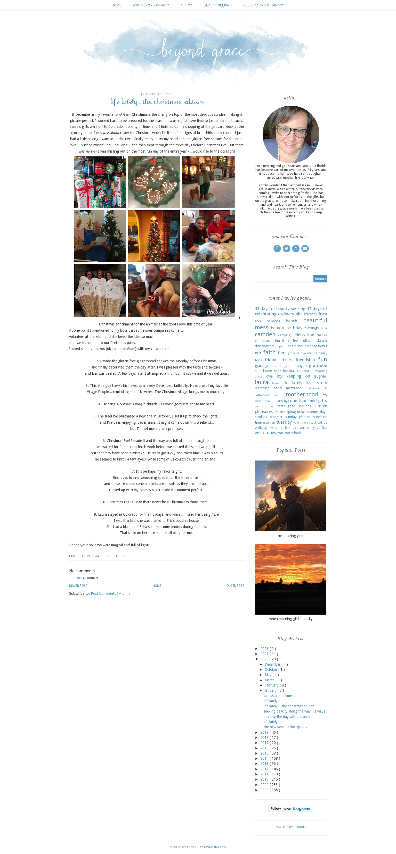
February (272, 685)
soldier (280, 412)
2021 (265, 654)
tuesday (284, 422)
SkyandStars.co (214, 847)
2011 (265, 774)
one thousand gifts (308, 400)
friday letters (278, 359)
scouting (305, 406)
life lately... (272, 701)
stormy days (317, 412)
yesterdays (265, 432)
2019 (265, 732)
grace (259, 366)
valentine (299, 422)
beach (291, 320)
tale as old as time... (279, 696)
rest (271, 406)
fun (322, 359)
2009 (265, 785)
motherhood (302, 394)
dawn (322, 340)
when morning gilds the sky (291, 619)
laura (261, 382)
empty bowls (317, 346)
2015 (265, 753)
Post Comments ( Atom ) (110, 593)
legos (275, 383)
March (270, 680)
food (258, 360)
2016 (265, 748)
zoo (280, 433)
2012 (265, 769)
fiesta (295, 353)
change (322, 335)
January (271, 690)
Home (117, 5)
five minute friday (314, 353)
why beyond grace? (151, 5)
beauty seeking (218, 5)
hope (277, 371)
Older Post (236, 586)
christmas (92, 556)
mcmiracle (293, 388)
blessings (311, 328)
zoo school (292, 433)
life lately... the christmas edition (289, 706)
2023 (265, 649)
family (284, 352)
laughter (320, 376)
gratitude (318, 365)
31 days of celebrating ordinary (291, 311)
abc (299, 313)
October (271, 669)
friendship (305, 359)
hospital (289, 371)
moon (278, 395)
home (267, 371)
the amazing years (291, 536)
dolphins (281, 346)
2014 (265, 758)
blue (324, 328)
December (273, 664)
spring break (296, 412)
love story (316, 382)
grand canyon (295, 366)
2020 (265, 659)
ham (258, 371)
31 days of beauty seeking (280, 308)
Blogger (300, 827)
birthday (294, 327)
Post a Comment (87, 578)
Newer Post (78, 586)
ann (258, 321)
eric (258, 352)
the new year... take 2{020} (285, 727)
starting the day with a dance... (288, 717)
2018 (265, 737)
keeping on (298, 376)
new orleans (273, 401)
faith (269, 352)
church (278, 341)
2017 (265, 743)
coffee (293, 341)
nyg (286, 401)
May (268, 675)
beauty (277, 327)
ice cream (304, 371)
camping (284, 335)
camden (265, 334)
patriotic (261, 406)
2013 (265, 763)
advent (309, 314)
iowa (269, 376)
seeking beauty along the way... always (294, 711)
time (258, 422)
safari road (286, 406)
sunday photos (298, 417)
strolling (261, 417)
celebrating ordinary (263, 5)
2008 (265, 790)
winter (305, 427)
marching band (268, 388)
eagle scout (297, 346)
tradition (269, 422)
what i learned (283, 428)
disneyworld (264, 346)
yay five (320, 428)
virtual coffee (317, 422)
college (307, 341)
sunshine (320, 417)
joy (279, 376)
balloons (273, 321)
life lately (115, 556)
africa (186, 5)
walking (261, 427)
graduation (273, 366)
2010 (265, 779)
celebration (303, 334)
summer (276, 417)
